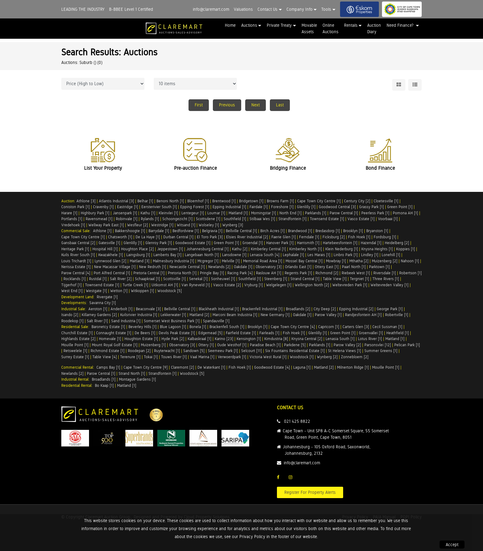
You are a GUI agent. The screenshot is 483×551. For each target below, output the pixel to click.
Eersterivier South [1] (159, 206)
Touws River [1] (174, 357)
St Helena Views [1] (344, 350)
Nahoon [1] (410, 261)
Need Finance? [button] (401, 25)
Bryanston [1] (377, 230)
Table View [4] (104, 357)
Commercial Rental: (78, 367)
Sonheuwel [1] (223, 278)
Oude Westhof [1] (231, 345)
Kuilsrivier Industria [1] (138, 314)
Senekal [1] (198, 278)
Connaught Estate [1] (113, 333)
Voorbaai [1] (388, 218)
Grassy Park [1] (371, 206)
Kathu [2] (239, 249)
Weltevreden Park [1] (349, 285)
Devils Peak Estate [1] (177, 333)
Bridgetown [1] (251, 201)
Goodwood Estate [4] (272, 367)
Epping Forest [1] (194, 206)
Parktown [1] (379, 266)
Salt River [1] (97, 321)
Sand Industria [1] (125, 321)
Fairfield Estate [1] (241, 333)
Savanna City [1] (102, 302)
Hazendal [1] (371, 242)
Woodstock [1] (302, 357)
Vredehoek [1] (73, 225)
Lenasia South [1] (340, 338)
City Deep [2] (325, 309)
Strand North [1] (132, 373)
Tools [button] (326, 9)
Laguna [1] (301, 367)
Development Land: (79, 297)
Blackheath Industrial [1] (219, 309)
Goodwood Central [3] (337, 206)
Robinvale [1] (126, 218)
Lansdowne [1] (234, 254)
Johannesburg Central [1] (207, 249)
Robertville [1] (396, 314)
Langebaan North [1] (202, 254)
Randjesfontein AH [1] (363, 314)
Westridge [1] (162, 225)
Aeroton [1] (97, 309)
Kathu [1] (147, 213)
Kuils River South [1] (78, 254)
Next (255, 104)
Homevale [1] (110, 338)
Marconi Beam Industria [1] (235, 314)
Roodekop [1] (72, 321)
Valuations (243, 9)
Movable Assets (309, 28)
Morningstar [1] (263, 213)
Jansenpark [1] (125, 213)
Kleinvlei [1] (168, 213)
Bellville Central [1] (241, 230)
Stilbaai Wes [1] (262, 218)
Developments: (75, 302)
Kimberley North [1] (305, 249)
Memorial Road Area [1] (262, 261)
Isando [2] (69, 314)
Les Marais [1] (318, 254)
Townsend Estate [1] (327, 218)
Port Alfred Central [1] (112, 273)
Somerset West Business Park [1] (172, 321)
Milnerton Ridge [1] (353, 367)
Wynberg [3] (232, 225)
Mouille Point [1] (74, 345)
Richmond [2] (326, 273)
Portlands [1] (71, 218)
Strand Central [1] (304, 278)
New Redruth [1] (152, 266)
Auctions (249, 25)
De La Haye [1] (148, 237)
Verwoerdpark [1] (232, 357)
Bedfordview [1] (185, 230)
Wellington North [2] (312, 285)
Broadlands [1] (104, 379)
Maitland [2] (199, 314)
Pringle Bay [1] (212, 273)
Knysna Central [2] (306, 338)
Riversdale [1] (384, 273)
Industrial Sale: (74, 309)
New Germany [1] (275, 314)
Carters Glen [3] (356, 326)
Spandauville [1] (216, 321)
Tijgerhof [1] (71, 285)
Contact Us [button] (268, 9)
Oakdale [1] (243, 266)
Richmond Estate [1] (107, 350)
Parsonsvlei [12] (377, 345)
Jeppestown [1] (170, 249)
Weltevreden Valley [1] (389, 285)
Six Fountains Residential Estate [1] (295, 350)
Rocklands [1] (74, 278)
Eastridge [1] (127, 206)
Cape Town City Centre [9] (146, 367)
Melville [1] (231, 261)
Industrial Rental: (76, 379)
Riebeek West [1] (356, 273)
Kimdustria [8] (276, 338)
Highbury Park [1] (95, 213)
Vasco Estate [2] (227, 285)
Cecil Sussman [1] (387, 326)
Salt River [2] (121, 278)
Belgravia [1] (212, 230)
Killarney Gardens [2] (99, 314)
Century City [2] (357, 201)
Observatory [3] (269, 266)
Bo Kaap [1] (104, 385)
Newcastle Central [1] (187, 266)
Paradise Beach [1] (265, 345)
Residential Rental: (78, 385)
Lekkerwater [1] (173, 314)
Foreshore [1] (282, 206)
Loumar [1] (216, 213)
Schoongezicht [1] (177, 218)
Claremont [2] (182, 367)
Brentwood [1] (224, 201)
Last (280, 104)
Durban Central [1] (178, 237)
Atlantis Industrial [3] (116, 201)
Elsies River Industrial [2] (247, 237)
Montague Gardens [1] (137, 379)
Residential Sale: (76, 326)
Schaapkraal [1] (147, 278)
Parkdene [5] (295, 345)
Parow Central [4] (75, 273)
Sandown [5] (194, 350)
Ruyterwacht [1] (167, 350)
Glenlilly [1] (306, 206)
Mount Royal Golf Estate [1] (114, 345)
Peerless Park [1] (375, 213)
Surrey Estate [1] (75, 357)
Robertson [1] (410, 273)
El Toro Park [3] (210, 237)
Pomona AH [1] (405, 213)
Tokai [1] (151, 357)
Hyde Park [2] (172, 338)
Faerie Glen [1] (283, 237)
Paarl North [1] (354, 266)
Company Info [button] (299, 9)
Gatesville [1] (109, 242)
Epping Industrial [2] (356, 309)
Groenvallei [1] (371, 333)
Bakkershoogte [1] (130, 230)
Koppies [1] (405, 249)
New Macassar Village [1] (115, 266)
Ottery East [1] (327, 266)
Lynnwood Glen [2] (110, 261)
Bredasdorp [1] (327, 230)
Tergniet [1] (359, 278)
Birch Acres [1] (272, 230)
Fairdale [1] (259, 206)
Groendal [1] (252, 242)
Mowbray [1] (336, 261)
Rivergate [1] (107, 297)
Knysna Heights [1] (377, 249)
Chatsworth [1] (120, 237)
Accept (452, 544)
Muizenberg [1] (153, 345)
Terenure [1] (130, 357)
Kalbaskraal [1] (199, 338)
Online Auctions (331, 28)
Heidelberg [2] (397, 242)
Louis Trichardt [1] (76, 261)
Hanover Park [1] (280, 242)
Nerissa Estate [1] (76, 266)
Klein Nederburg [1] (341, 249)
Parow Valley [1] (328, 314)
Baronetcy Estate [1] (108, 326)
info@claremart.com (211, 9)
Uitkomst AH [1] (165, 285)
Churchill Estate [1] (77, 333)
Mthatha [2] (358, 261)
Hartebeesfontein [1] (340, 242)
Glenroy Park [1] (158, 242)
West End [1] (72, 290)
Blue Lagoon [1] (173, 326)
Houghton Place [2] (137, 249)
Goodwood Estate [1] (192, 242)
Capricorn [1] (328, 326)
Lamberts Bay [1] (167, 254)
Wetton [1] (119, 290)
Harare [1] (69, 213)
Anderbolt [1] (121, 309)
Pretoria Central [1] (148, 273)
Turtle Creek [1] (135, 285)
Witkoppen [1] (142, 290)
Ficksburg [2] (334, 237)
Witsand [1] (186, 225)
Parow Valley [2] (347, 345)
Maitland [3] (139, 261)
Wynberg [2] (327, 357)
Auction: (68, 201)
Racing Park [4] (240, 273)
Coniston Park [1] (75, 206)
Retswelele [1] (75, 350)
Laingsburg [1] (138, 254)
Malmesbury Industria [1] (173, 261)
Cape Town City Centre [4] (293, 326)
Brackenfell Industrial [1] (262, 309)
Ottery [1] (206, 345)
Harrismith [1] (308, 242)
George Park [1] (390, 309)
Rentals (351, 25)
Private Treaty (279, 25)
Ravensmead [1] (99, 218)
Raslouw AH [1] (268, 273)
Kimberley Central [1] (268, 249)
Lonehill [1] (391, 254)
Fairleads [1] (269, 333)
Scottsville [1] (174, 278)
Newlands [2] (219, 266)
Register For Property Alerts (310, 492)
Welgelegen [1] (278, 285)
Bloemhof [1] (198, 201)
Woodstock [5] (169, 290)
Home (230, 25)
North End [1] (290, 213)
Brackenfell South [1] (226, 326)
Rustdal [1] (98, 278)
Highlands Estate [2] (78, 338)
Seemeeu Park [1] (223, 350)
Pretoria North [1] (182, 273)
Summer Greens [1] (380, 350)
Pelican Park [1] (407, 345)
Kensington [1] (249, 338)
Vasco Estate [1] (361, 218)
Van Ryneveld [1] (195, 285)
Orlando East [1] (298, 266)
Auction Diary (374, 28)
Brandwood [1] (300, 230)
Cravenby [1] (103, 206)
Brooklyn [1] (353, 230)
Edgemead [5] (210, 333)
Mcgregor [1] (207, 261)
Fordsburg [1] (385, 237)
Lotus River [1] (370, 338)
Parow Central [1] (344, 213)
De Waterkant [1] (211, 367)
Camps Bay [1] (108, 367)
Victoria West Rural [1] (268, 357)
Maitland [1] (238, 213)
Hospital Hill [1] (105, 249)
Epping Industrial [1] (229, 206)
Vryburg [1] (253, 285)
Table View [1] (335, 278)
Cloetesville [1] (386, 201)
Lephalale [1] (293, 254)
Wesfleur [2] (137, 225)
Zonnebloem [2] (354, 357)
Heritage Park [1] (75, 249)
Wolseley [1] (209, 225)
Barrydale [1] (158, 230)
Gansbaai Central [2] (78, 242)
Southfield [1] (235, 218)
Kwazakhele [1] (110, 254)
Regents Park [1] (298, 273)
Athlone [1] (102, 230)
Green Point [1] (399, 206)
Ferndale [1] (309, 237)
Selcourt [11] (251, 350)
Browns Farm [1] (280, 201)
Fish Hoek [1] (359, 237)
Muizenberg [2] (384, 261)
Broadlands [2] (298, 309)
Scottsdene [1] (208, 218)
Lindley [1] (369, 254)
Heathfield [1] (397, 333)
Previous (227, 104)
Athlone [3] (85, 201)
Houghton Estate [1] (141, 338)
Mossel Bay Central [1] (304, 261)
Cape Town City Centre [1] (319, 201)
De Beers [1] (145, 333)
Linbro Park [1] (346, 254)
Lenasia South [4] (264, 254)
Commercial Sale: (77, 230)
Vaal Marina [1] (202, 357)
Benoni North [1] (170, 201)
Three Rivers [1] (385, 278)
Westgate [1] (96, 290)
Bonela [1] (197, 326)
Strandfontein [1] (292, 218)
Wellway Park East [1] (106, 225)
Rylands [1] (150, 218)
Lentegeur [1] (192, 213)
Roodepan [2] (139, 350)
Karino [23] (224, 338)
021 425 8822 (297, 421)
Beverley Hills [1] (142, 326)
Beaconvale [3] (148, 309)
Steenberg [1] (275, 278)
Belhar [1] (145, 201)
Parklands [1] (315, 213)
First (199, 104)
